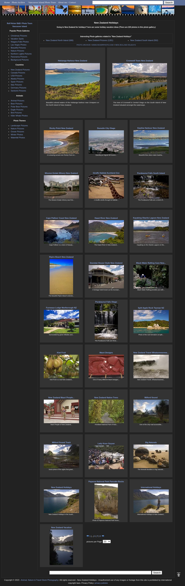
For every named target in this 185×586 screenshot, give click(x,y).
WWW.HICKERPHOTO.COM (102, 45)
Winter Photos (17, 135)
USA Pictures (16, 76)
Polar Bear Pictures (19, 107)
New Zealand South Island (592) (144, 40)
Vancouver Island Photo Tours (42, 2)
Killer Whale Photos (19, 116)
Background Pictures (20, 60)
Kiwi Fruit (61, 353)
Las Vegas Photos (18, 45)
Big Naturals (151, 442)
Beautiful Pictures (18, 48)
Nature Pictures (17, 51)
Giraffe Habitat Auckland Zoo (106, 173)
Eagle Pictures (17, 110)
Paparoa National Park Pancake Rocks (106, 481)
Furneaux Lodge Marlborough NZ (61, 308)
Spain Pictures (17, 82)
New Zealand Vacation (61, 527)
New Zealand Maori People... (61, 397)
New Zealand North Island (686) (59, 40)
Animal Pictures (17, 101)
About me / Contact (67, 2)
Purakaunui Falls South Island (151, 173)
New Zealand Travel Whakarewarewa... (151, 353)
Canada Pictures (18, 73)
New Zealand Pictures (20, 70)
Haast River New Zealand (106, 218)
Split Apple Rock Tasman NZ (151, 308)
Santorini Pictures (18, 91)
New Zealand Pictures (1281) (100, 40)
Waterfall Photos (18, 138)
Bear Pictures (16, 104)
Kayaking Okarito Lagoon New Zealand (151, 218)
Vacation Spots (17, 39)
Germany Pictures (18, 88)
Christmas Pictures (19, 36)
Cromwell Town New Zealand (139, 61)
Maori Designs (106, 353)
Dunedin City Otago (106, 128)
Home (7, 2)
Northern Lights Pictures (21, 54)
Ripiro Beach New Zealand (61, 257)
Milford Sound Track (61, 442)
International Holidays (151, 487)
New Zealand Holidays (61, 487)
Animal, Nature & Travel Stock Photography (39, 580)
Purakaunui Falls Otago (106, 302)
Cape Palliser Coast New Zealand (61, 218)
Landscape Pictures (19, 125)
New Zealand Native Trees (106, 397)
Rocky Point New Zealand (61, 128)
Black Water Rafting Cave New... (151, 263)
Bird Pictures (16, 113)
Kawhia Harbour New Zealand (151, 128)
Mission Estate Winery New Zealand (61, 173)
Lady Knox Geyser (106, 443)
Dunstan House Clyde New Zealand (106, 263)
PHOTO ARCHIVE (83, 45)
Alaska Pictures (17, 79)
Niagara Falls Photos (20, 42)
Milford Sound (151, 397)
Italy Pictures (16, 85)
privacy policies (101, 583)
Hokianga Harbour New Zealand (72, 61)
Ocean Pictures (17, 131)
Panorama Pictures (19, 57)
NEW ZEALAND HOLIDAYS (125, 45)
